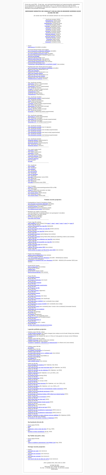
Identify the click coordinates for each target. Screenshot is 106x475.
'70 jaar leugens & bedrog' (35, 333)
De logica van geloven (33, 386)
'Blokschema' (31, 106)
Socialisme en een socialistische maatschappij (40, 410)
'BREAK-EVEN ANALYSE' (35, 59)
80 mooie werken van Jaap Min (36, 231)
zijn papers (31, 311)
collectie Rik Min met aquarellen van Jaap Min (40, 242)
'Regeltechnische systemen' (35, 78)
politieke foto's (31, 269)
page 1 (49, 223)
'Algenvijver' (31, 83)
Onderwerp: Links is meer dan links (37, 429)
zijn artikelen (31, 314)
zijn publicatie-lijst (32, 322)
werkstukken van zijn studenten (36, 309)
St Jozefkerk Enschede (34, 234)
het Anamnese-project (33, 306)
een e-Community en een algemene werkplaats (40, 68)
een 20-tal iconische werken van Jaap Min (39, 228)
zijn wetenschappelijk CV (34, 319)
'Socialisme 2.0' (32, 336)
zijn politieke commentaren (35, 350)
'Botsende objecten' (50, 34)
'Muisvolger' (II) (32, 119)
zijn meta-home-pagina (34, 355)
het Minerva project (33, 317)
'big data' (30, 161)
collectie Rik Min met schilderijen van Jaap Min (40, 239)
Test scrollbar (31, 166)
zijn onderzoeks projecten (34, 282)
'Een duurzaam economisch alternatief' (38, 203)
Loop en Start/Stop (33, 174)
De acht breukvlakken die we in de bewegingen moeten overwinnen (45, 388)
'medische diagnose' (33, 156)
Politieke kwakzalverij (33, 372)
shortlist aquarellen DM (34, 244)
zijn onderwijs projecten (34, 293)
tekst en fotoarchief (33, 267)
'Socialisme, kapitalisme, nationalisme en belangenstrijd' (42, 342)
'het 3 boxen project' (33, 192)
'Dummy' (30, 108)
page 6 (71, 223)
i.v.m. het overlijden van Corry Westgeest (38, 257)
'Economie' (49, 39)
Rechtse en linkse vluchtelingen (36, 431)
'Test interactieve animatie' (35, 127)
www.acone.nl (31, 47)
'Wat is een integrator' (33, 70)
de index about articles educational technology (40, 325)
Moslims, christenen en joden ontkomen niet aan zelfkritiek (43, 415)
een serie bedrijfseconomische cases (37, 53)
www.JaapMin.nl (32, 223)
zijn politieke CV (32, 358)
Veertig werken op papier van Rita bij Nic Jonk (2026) (42, 250)
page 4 (62, 223)
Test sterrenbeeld (32, 171)
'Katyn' (29, 215)
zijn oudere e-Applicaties (34, 296)
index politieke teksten (33, 361)
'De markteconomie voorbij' (35, 209)
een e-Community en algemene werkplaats (39, 51)
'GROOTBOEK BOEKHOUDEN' (36, 61)
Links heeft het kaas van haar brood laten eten (40, 367)
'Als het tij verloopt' (33, 206)
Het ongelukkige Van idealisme (36, 365)
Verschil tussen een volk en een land (37, 407)
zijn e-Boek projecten (33, 290)
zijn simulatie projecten (34, 277)
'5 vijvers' (30, 89)
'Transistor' (47, 26)
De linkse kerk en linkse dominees (37, 383)
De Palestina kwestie (33, 375)
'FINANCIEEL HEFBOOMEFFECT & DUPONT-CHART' (42, 64)
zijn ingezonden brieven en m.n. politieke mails (40, 353)
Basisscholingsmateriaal (34, 272)
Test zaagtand (31, 169)
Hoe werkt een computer (34, 456)
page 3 (57, 223)
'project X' (30, 187)
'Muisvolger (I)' (31, 116)
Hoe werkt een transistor (34, 453)
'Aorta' (29, 101)
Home (29, 426)
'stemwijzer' (31, 150)
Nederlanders (31, 404)
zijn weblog (31, 347)
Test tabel (30, 177)
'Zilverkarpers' (31, 86)
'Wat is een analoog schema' (35, 73)
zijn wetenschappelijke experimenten (37, 285)
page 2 (53, 223)
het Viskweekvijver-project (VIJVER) (37, 303)
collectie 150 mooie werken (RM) (36, 247)
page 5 (66, 223)
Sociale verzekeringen (33, 378)
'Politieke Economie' (33, 340)
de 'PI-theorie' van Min (34, 288)
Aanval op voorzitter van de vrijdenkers (38, 370)
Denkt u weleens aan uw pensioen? (37, 396)
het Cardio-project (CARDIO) (35, 301)
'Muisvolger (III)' (32, 122)
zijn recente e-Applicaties (34, 280)
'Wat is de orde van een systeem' (36, 76)
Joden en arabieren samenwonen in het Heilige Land (41, 442)
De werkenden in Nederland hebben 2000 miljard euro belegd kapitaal (46, 394)
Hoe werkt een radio (33, 451)
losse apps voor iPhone (34, 218)
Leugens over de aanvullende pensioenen (39, 391)
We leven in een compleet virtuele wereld (39, 402)
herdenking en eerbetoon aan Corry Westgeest (40, 260)
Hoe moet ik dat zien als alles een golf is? (39, 459)
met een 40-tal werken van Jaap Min (37, 226)
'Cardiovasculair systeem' (34, 98)
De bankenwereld (32, 380)
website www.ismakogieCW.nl (36, 255)
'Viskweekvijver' (49, 20)
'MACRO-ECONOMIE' (34, 56)
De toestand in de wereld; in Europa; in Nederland (41, 418)
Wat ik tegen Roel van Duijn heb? (37, 399)
